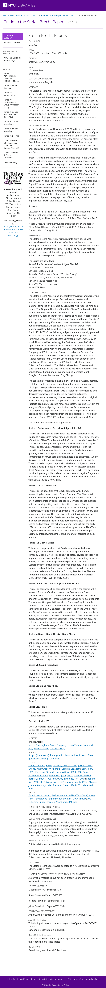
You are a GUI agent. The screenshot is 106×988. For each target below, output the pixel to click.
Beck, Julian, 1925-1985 (79, 775)
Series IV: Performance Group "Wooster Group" (11, 103)
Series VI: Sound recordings (11, 122)
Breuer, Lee (88, 772)
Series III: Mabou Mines (10, 93)
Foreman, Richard (44, 772)
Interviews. (54, 758)
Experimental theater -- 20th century (67, 798)
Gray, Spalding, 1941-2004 (71, 778)
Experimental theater (39, 795)
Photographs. (57, 755)
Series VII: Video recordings (11, 129)
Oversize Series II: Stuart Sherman (11, 155)
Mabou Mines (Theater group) (49, 748)
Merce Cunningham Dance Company (47, 745)
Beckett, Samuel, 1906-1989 (42, 778)
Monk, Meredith (36, 765)
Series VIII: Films (11, 136)
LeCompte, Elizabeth (69, 768)
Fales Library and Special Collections (58, 15)
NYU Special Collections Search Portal (20, 15)
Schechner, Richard (38, 775)
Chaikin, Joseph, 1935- (80, 765)
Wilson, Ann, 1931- (55, 782)
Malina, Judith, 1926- (77, 782)
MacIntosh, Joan (57, 775)
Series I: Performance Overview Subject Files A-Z (11, 77)
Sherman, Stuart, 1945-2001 (67, 785)
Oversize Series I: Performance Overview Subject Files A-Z (11, 144)
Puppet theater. (47, 801)
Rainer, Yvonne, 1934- (57, 765)
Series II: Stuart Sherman (11, 86)
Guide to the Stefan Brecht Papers (41, 22)
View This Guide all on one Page (12, 59)
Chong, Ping (34, 768)
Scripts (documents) (38, 755)
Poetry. (83, 755)
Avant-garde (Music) (66, 801)
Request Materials (12, 42)
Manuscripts (71, 755)
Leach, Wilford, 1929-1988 (68, 772)
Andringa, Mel (44, 785)
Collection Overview (8, 36)
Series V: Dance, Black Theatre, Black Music (11, 114)
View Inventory (11, 162)
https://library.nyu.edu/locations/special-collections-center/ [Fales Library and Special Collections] (13, 231)
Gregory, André (50, 768)
